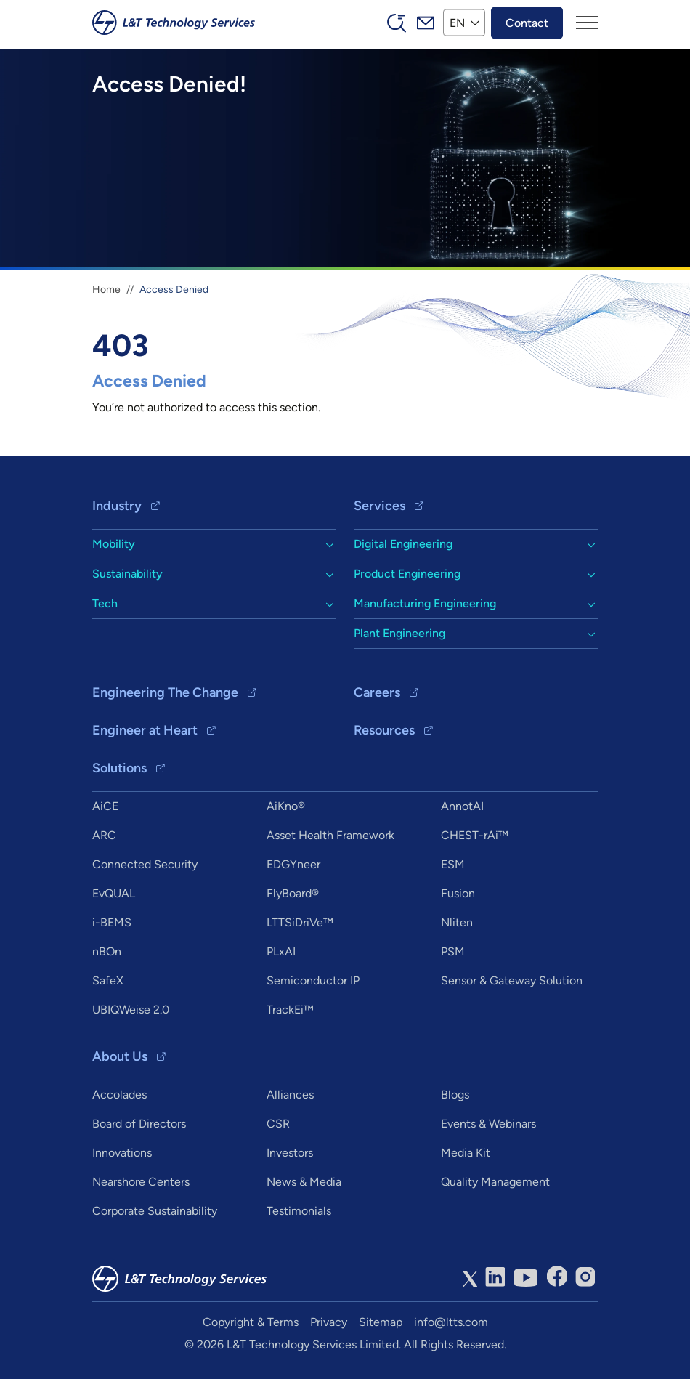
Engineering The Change (165, 692)
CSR (278, 1124)
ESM (453, 864)
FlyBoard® (293, 893)
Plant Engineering (399, 633)
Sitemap (380, 1322)
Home (106, 289)
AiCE (105, 806)
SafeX (107, 980)
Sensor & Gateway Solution (512, 980)
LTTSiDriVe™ (300, 922)
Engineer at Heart (145, 730)
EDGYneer (293, 864)
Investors (290, 1153)
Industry (117, 506)
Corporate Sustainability (154, 1211)
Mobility (113, 544)
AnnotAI (462, 806)
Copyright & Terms (251, 1322)
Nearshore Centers (141, 1182)
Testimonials (299, 1211)
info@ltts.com (451, 1322)
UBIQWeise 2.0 (130, 1009)
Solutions (119, 768)
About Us (119, 1056)
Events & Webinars (488, 1124)
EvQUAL (113, 893)
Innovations (122, 1153)
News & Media (304, 1182)
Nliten (457, 922)
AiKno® (286, 806)
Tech (105, 603)
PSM (453, 951)
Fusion (458, 893)
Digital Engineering (403, 544)
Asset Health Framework (330, 835)
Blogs (455, 1094)
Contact (527, 22)
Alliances (290, 1094)
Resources (384, 730)
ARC (104, 835)
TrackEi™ (290, 1009)
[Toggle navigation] (587, 22)
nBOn (106, 951)
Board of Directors (139, 1124)
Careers (377, 692)
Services (379, 506)
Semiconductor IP (313, 980)
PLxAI (281, 951)
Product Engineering (407, 574)
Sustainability (127, 574)
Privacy (328, 1322)
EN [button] (457, 22)
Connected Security (145, 864)
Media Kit (465, 1153)
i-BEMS (111, 922)
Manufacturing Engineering (425, 603)
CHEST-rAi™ (474, 835)
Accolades (119, 1094)
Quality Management (495, 1182)
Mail (425, 22)
